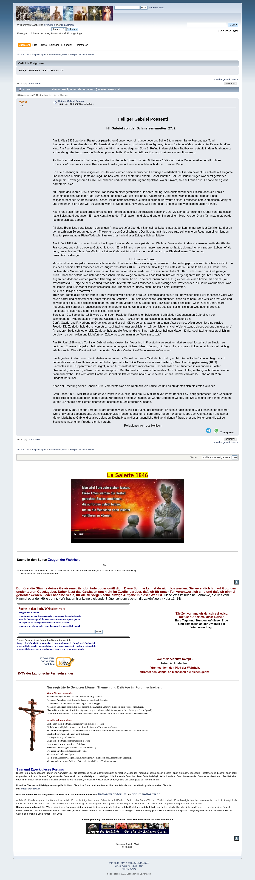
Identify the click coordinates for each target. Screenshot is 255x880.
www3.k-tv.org (47, 657)
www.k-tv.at (48, 663)
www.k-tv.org (47, 660)
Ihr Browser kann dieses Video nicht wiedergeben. (127, 511)
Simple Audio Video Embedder (129, 866)
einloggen (49, 25)
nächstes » (232, 79)
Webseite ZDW (156, 7)
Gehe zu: (195, 457)
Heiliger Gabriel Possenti (71, 101)
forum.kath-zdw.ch (146, 794)
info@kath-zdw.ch (30, 788)
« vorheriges (220, 79)
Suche (21, 559)
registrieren (67, 25)
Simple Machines (141, 863)
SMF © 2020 (126, 863)
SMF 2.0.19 (114, 863)
